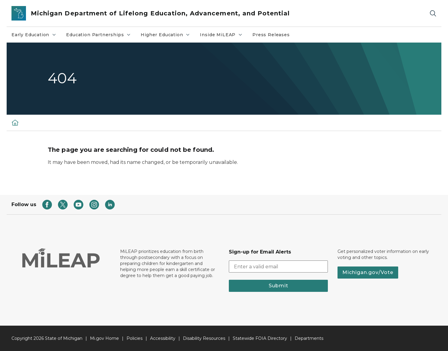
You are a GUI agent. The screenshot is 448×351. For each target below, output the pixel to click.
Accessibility (162, 338)
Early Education (33, 34)
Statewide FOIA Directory (260, 338)
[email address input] (278, 266)
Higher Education (165, 34)
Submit (278, 286)
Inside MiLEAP (221, 34)
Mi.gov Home (104, 338)
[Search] (433, 13)
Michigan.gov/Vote (367, 272)
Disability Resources (204, 338)
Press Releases (271, 34)
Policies (134, 338)
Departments (309, 338)
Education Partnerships (98, 34)
